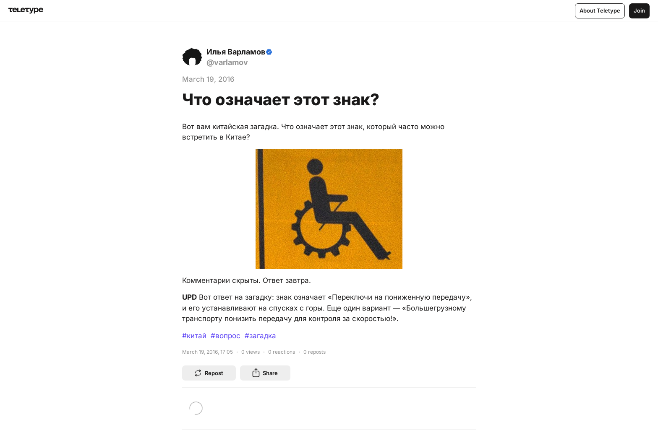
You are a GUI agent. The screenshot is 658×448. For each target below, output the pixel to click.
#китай (194, 335)
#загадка (260, 335)
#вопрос (225, 335)
